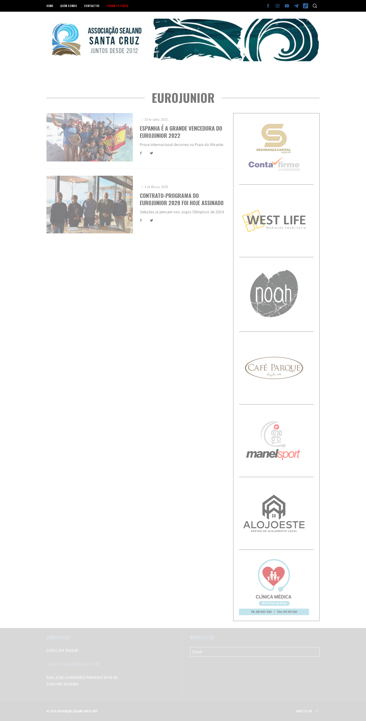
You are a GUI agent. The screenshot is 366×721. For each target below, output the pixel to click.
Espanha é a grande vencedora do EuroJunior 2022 (181, 131)
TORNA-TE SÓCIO (117, 6)
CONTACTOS (91, 6)
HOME (49, 6)
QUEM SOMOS (68, 6)
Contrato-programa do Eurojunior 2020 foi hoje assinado (182, 199)
